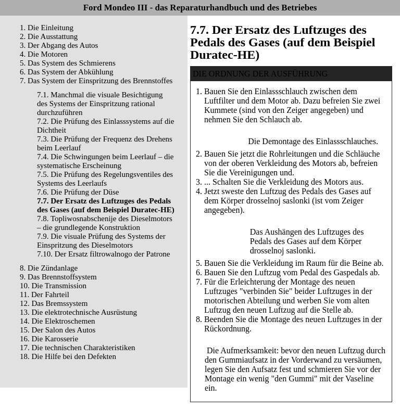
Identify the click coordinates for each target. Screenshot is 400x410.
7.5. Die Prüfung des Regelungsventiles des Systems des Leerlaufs (105, 178)
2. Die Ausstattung (49, 36)
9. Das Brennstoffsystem (58, 277)
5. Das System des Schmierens (68, 63)
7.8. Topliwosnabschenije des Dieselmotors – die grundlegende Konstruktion (104, 223)
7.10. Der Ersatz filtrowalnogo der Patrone (103, 254)
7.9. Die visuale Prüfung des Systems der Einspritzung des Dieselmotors (101, 240)
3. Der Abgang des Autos (59, 45)
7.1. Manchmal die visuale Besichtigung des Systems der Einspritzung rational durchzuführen (100, 104)
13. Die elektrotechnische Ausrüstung (78, 312)
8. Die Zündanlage (49, 268)
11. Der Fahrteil (44, 294)
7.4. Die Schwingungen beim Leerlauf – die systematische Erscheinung (105, 161)
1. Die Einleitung (46, 27)
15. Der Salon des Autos (57, 330)
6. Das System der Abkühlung (67, 72)
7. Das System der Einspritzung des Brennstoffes (96, 80)
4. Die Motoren (44, 54)
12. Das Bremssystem (54, 303)
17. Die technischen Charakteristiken (77, 347)
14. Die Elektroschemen (57, 321)
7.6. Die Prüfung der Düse (78, 192)
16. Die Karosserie (49, 339)
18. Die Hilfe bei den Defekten (68, 356)
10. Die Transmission (53, 285)
